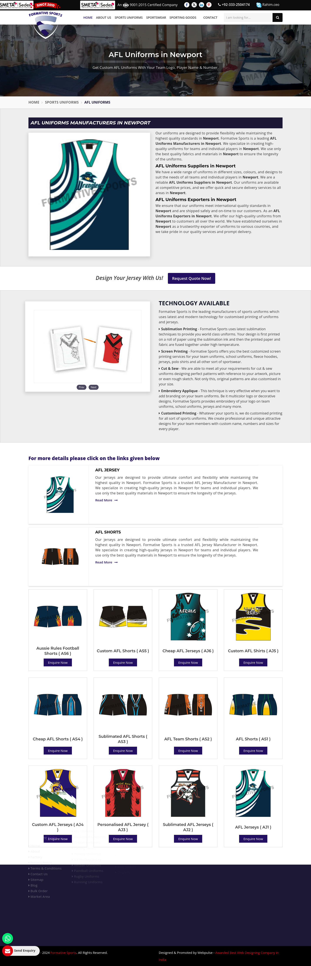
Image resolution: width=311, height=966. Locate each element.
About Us (103, 17)
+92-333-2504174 (234, 4)
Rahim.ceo (267, 5)
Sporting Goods (183, 17)
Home (88, 17)
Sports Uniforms (129, 17)
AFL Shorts (108, 532)
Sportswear (156, 17)
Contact (210, 17)
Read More (106, 500)
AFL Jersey (107, 470)
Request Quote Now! (191, 278)
